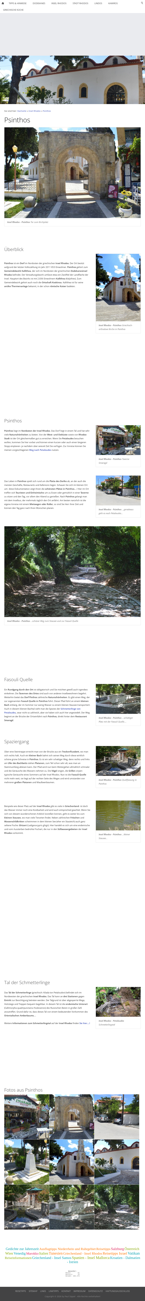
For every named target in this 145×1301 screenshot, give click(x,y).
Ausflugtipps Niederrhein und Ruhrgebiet (67, 1249)
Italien (43, 1253)
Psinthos (47, 111)
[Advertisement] (72, 34)
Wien (9, 1253)
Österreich (131, 1249)
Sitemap (33, 1291)
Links (43, 1291)
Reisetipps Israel (115, 1253)
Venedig (20, 1253)
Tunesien (56, 1253)
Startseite (21, 111)
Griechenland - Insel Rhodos (82, 1253)
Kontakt (66, 1291)
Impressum (79, 1291)
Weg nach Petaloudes (40, 449)
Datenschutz (95, 1291)
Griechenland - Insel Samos (51, 1258)
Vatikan (134, 1253)
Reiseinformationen (18, 1258)
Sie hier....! (84, 1023)
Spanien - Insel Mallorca (91, 1258)
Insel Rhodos (34, 111)
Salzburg (117, 1249)
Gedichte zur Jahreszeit (22, 1249)
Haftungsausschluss (118, 1291)
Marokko (32, 1253)
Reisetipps (103, 1249)
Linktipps (54, 1291)
